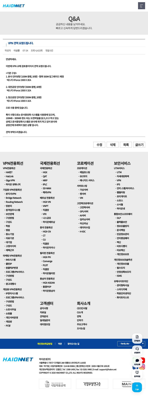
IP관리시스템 (12, 293)
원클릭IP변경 (12, 267)
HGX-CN (47, 231)
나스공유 (47, 218)
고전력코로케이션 (85, 203)
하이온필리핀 (49, 273)
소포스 (120, 200)
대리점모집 (45, 324)
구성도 (9, 222)
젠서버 (83, 193)
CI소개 (80, 312)
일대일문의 (45, 320)
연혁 (79, 316)
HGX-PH (47, 257)
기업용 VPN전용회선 (12, 189)
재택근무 (10, 250)
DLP (119, 218)
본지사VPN (11, 193)
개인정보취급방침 (44, 343)
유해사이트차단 (121, 281)
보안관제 (10, 214)
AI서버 (83, 215)
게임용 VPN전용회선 (12, 289)
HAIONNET (14, 5)
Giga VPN (10, 180)
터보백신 (121, 250)
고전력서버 (85, 207)
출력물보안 (122, 222)
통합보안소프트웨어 (123, 214)
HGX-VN (47, 202)
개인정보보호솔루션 (123, 259)
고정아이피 (11, 246)
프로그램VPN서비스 (15, 272)
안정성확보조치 (124, 272)
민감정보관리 (123, 234)
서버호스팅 (82, 186)
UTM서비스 (119, 168)
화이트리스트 (123, 297)
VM (81, 198)
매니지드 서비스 (87, 180)
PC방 (8, 325)
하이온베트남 (49, 222)
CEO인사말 (82, 308)
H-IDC (82, 231)
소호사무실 (11, 309)
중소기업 (10, 234)
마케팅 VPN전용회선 (12, 255)
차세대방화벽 (123, 176)
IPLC (45, 184)
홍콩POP (47, 286)
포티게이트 (122, 196)
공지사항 (44, 308)
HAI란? (9, 172)
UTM (119, 172)
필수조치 (121, 267)
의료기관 (10, 238)
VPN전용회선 (13, 163)
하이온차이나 (49, 247)
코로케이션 (85, 163)
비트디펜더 (122, 246)
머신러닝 (84, 223)
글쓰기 (139, 144)
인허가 (80, 320)
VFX (44, 214)
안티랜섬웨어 (123, 238)
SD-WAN (47, 188)
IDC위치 (83, 176)
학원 (8, 226)
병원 (8, 230)
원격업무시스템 (13, 210)
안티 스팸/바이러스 (125, 188)
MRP (45, 180)
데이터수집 (85, 227)
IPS (118, 184)
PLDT (45, 265)
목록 (126, 144)
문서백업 (121, 230)
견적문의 (44, 316)
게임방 (9, 321)
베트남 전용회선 (47, 198)
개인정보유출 (123, 263)
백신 (119, 242)
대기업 (9, 242)
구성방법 (10, 218)
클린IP (9, 263)
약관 (60, 343)
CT (44, 235)
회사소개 (83, 303)
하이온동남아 (49, 290)
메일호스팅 (85, 172)
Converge (47, 261)
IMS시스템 (10, 259)
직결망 (46, 210)
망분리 (9, 206)
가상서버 (84, 189)
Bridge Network (13, 198)
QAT (45, 176)
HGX (45, 172)
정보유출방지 (123, 226)
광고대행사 (11, 284)
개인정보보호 (123, 254)
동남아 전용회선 (47, 278)
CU (44, 239)
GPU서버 (84, 211)
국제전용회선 (50, 163)
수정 (99, 144)
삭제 (112, 144)
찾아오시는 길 (73, 343)
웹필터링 (121, 192)
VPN (119, 180)
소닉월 (120, 204)
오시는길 (81, 328)
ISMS (119, 275)
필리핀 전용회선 (47, 253)
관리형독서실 (123, 285)
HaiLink (9, 176)
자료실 (43, 312)
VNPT (45, 206)
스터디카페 (122, 289)
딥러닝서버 (85, 219)
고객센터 (46, 303)
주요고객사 (82, 324)
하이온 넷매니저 (13, 184)
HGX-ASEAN (49, 282)
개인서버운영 (12, 317)
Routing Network (14, 202)
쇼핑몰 (9, 313)
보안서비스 (122, 163)
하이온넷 (121, 208)
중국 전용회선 (46, 227)
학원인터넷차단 (124, 293)
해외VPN (47, 192)
